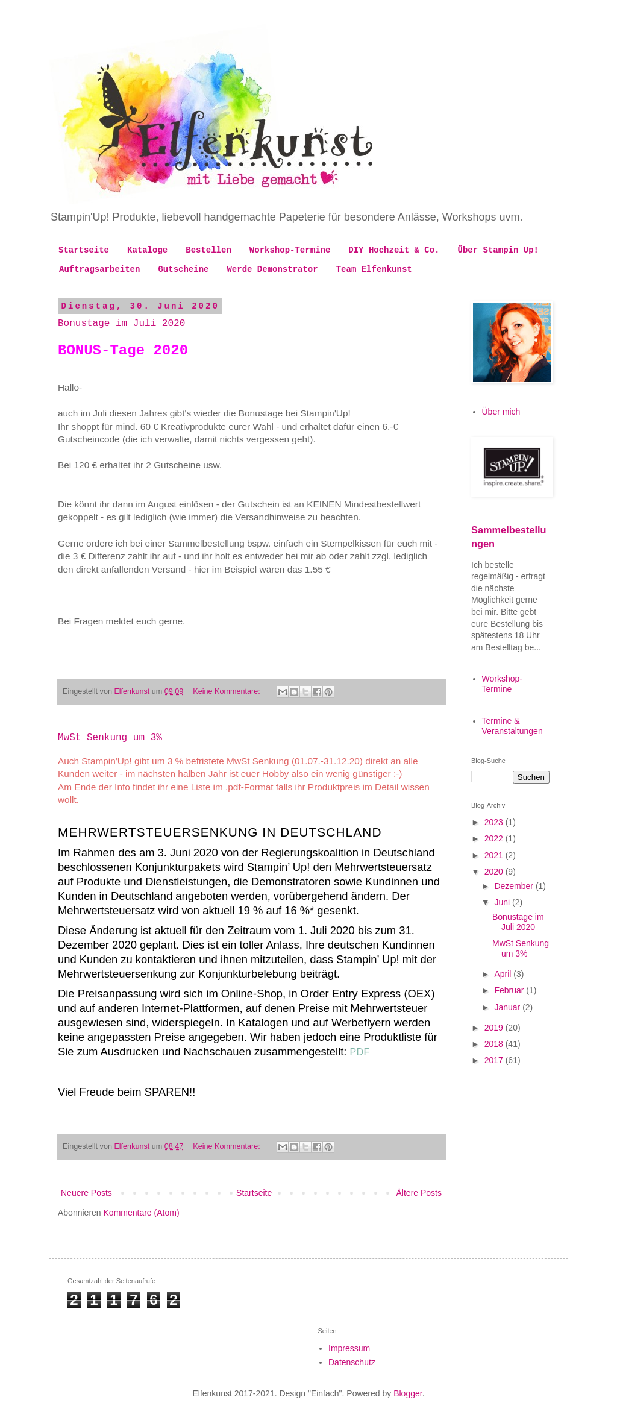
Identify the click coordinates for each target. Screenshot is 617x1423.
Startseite (83, 250)
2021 (495, 855)
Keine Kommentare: (227, 691)
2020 (495, 871)
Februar (510, 990)
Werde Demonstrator (272, 269)
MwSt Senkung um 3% (110, 737)
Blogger (407, 1393)
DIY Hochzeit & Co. (393, 250)
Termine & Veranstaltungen (512, 726)
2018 (495, 1044)
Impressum (349, 1348)
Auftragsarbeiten (99, 269)
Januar (508, 1007)
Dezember (514, 886)
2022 (495, 838)
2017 (495, 1060)
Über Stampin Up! (498, 250)
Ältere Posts (419, 1193)
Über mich (501, 411)
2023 (495, 822)
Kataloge (147, 250)
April (503, 974)
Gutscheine (183, 269)
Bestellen (208, 250)
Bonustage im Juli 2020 (121, 323)
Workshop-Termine (289, 250)
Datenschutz (351, 1362)
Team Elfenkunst (374, 269)
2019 (495, 1027)
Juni (503, 902)
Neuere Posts (86, 1193)
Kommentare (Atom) (142, 1212)
